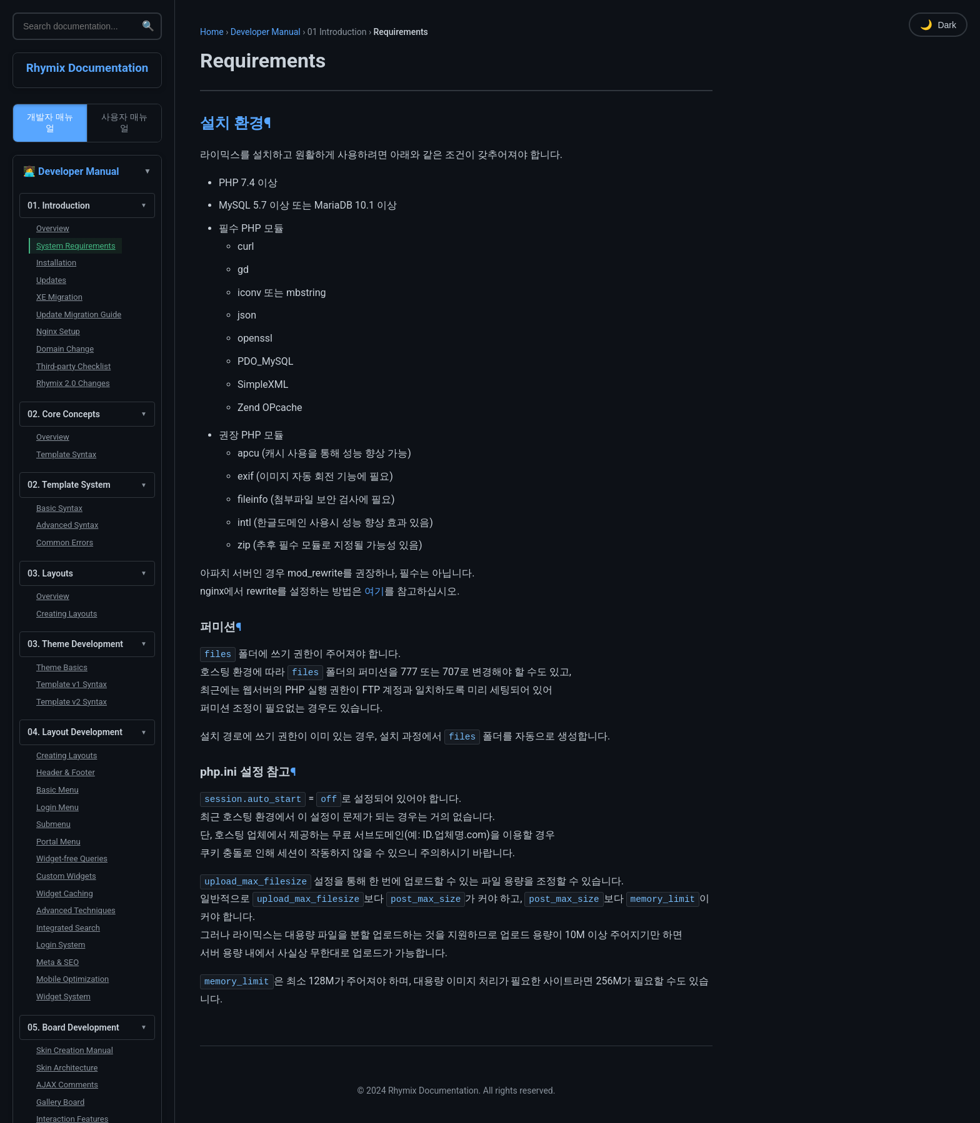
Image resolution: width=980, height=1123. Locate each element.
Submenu (53, 824)
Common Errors (64, 542)
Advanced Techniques (76, 910)
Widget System (63, 996)
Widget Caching (64, 893)
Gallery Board (60, 1102)
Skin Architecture (67, 1067)
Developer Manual (266, 32)
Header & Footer (65, 772)
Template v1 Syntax (71, 684)
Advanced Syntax (67, 525)
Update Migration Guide (78, 314)
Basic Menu (57, 789)
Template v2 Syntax (71, 701)
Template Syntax (66, 454)
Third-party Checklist (73, 366)
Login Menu (57, 807)
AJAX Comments (67, 1084)
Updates (51, 280)
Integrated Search (68, 928)
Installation (56, 262)
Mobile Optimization (72, 979)
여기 (374, 591)
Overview (52, 228)
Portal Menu (58, 841)
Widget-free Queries (72, 858)
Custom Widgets (66, 876)
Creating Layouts (66, 613)
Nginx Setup (58, 331)
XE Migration (59, 297)
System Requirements (76, 245)
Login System (60, 944)
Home (212, 32)
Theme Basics (62, 667)
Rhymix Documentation (87, 68)
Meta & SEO (57, 962)
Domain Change (65, 349)
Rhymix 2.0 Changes (73, 383)
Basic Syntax (59, 508)
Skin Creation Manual (74, 1050)
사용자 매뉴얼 (124, 122)
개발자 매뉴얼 (50, 122)
